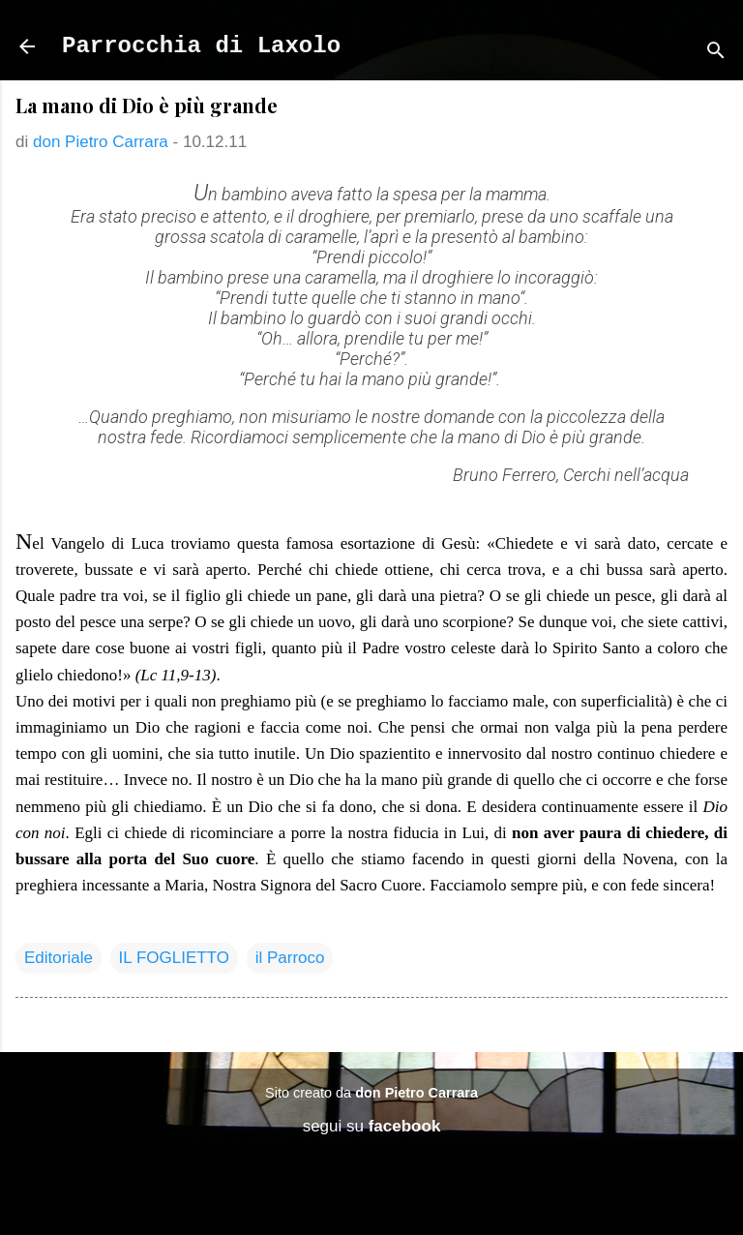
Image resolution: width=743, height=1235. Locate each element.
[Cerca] (716, 52)
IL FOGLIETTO (174, 958)
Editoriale (58, 958)
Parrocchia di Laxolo (201, 46)
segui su (372, 1126)
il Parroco (290, 958)
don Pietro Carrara (416, 1092)
